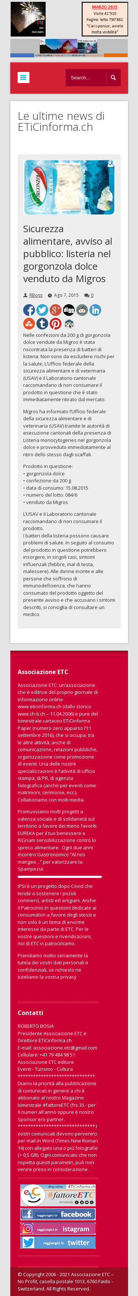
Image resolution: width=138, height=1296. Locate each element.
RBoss (35, 295)
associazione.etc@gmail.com (65, 1047)
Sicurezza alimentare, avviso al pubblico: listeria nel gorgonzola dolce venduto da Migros (67, 253)
